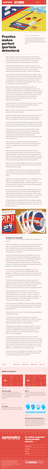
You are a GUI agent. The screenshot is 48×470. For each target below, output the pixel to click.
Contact (27, 449)
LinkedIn (34, 364)
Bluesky (26, 364)
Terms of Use (5, 467)
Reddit (42, 364)
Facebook (17, 364)
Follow (38, 2)
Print (5, 364)
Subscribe (28, 446)
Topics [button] (19, 2)
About (27, 451)
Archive (27, 453)
